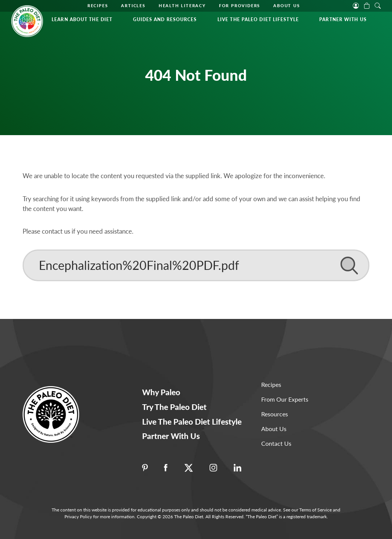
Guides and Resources (165, 19)
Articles (133, 5)
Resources (274, 413)
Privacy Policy (78, 516)
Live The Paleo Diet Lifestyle (258, 19)
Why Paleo (161, 392)
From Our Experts (284, 399)
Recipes (97, 5)
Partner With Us (343, 19)
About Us (286, 5)
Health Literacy (182, 5)
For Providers (239, 5)
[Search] (196, 265)
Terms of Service (315, 510)
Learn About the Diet (82, 19)
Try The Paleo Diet (174, 406)
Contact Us (276, 443)
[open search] (378, 5)
